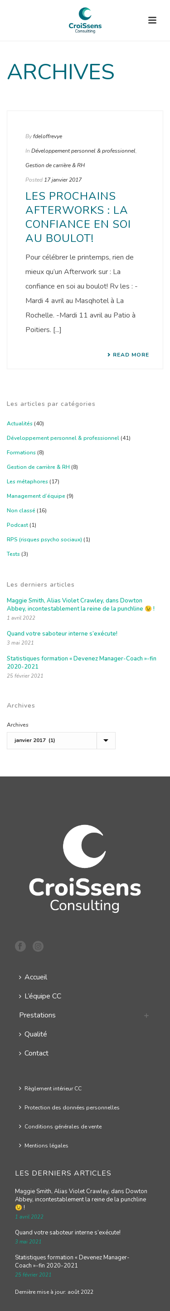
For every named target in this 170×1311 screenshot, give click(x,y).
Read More (128, 354)
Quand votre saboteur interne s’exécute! (62, 634)
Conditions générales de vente (60, 1126)
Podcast (17, 525)
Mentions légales (43, 1145)
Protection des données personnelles (69, 1107)
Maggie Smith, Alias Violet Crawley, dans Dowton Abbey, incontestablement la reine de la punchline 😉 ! (81, 605)
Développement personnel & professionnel (83, 150)
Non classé (21, 510)
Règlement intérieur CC (50, 1088)
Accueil (33, 977)
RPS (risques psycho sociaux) (44, 539)
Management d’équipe (36, 496)
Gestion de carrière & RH (55, 165)
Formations (21, 452)
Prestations (37, 1015)
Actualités (20, 423)
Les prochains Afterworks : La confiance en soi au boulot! (78, 217)
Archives (18, 724)
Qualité (33, 1034)
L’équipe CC (40, 996)
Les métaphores (27, 481)
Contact (34, 1053)
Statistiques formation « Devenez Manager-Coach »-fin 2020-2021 (81, 663)
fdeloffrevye (47, 136)
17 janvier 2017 (63, 179)
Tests (13, 554)
